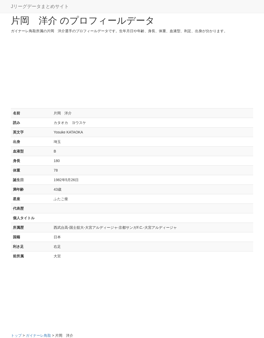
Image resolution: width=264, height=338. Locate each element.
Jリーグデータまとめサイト (40, 6)
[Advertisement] (132, 72)
